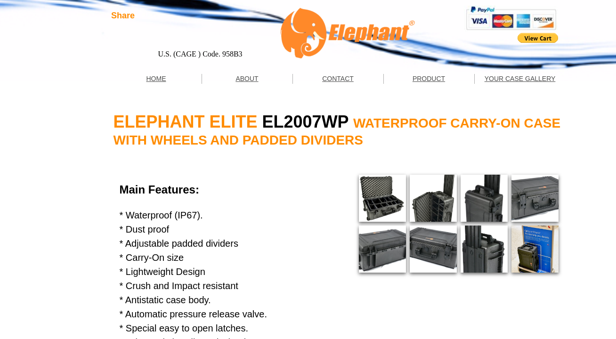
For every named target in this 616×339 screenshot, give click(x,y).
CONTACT (338, 78)
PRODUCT (429, 78)
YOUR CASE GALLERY (520, 78)
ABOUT (246, 78)
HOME (156, 78)
